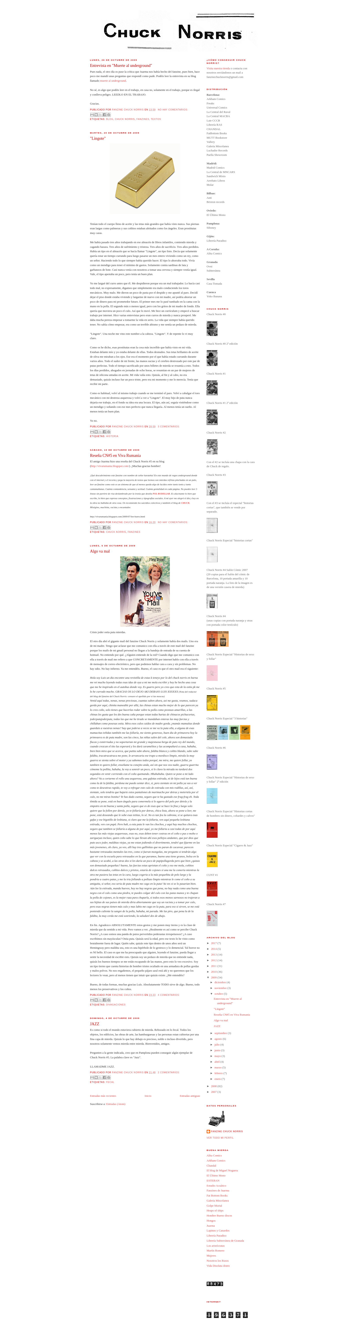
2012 (214, 960)
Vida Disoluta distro (218, 1265)
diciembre (221, 982)
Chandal (211, 1165)
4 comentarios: (169, 995)
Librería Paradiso (216, 1235)
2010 (214, 971)
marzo (218, 1067)
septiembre (221, 1033)
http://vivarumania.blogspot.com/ (110, 466)
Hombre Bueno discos (219, 1215)
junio (218, 1050)
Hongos (211, 1220)
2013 (214, 954)
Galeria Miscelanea (218, 1200)
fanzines (142, 119)
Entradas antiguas (190, 1095)
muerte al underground (113, 80)
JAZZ (94, 1024)
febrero (219, 1073)
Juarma (211, 1225)
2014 (214, 948)
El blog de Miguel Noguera (222, 1170)
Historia (112, 436)
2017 (214, 943)
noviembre (221, 988)
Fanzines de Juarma (218, 1190)
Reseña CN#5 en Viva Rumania (115, 455)
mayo (218, 1056)
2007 (214, 1091)
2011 (214, 966)
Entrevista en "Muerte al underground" (121, 65)
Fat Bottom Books (217, 1195)
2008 (214, 1086)
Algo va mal (100, 551)
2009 (214, 977)
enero (218, 1079)
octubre (219, 993)
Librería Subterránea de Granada (225, 1240)
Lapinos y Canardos (218, 1230)
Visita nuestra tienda (218, 68)
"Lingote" (98, 138)
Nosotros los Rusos (218, 1260)
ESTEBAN (213, 1180)
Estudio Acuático (216, 1185)
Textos (156, 119)
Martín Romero (215, 1250)
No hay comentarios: (173, 109)
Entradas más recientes (103, 1095)
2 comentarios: (169, 1072)
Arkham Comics (216, 1160)
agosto (219, 1038)
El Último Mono (216, 1175)
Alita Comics (214, 1155)
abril (217, 1061)
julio (217, 1044)
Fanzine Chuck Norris (227, 1131)
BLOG (109, 119)
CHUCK (185, 503)
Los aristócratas (216, 1245)
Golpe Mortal (214, 1205)
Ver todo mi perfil (220, 1138)
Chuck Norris (125, 119)
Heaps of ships (215, 1210)
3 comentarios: (169, 426)
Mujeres (211, 1255)
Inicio (148, 1095)
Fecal (110, 1082)
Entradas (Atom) (115, 1104)
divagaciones (116, 1004)
